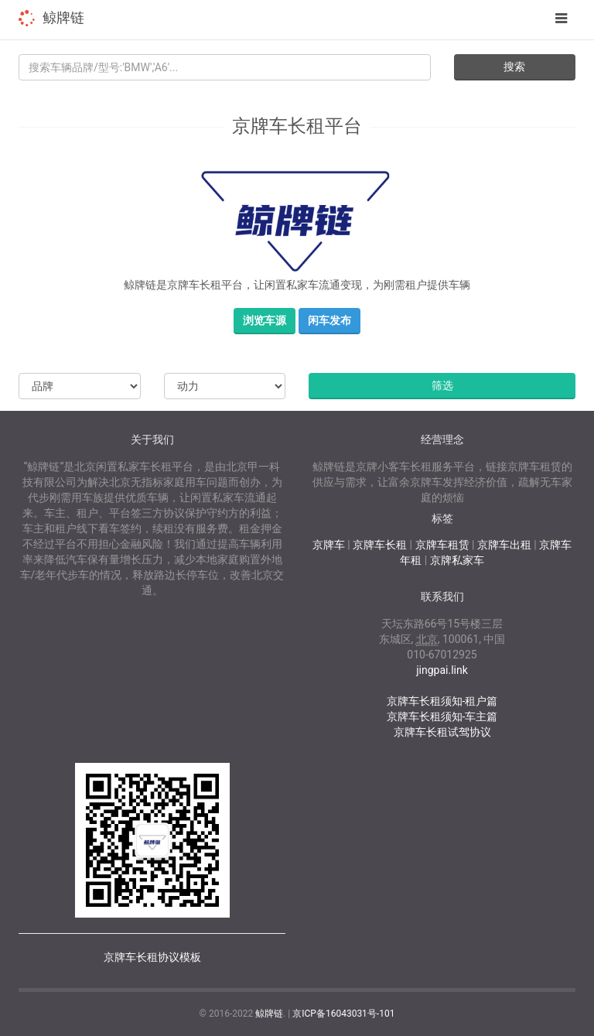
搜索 (514, 66)
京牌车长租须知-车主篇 (442, 716)
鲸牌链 (63, 17)
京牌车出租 (504, 545)
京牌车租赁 (442, 545)
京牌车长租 (380, 545)
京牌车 (328, 545)
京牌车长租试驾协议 (442, 732)
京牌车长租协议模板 (152, 957)
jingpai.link (442, 670)
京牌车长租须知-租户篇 (442, 701)
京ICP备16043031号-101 (343, 1013)
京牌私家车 (457, 560)
